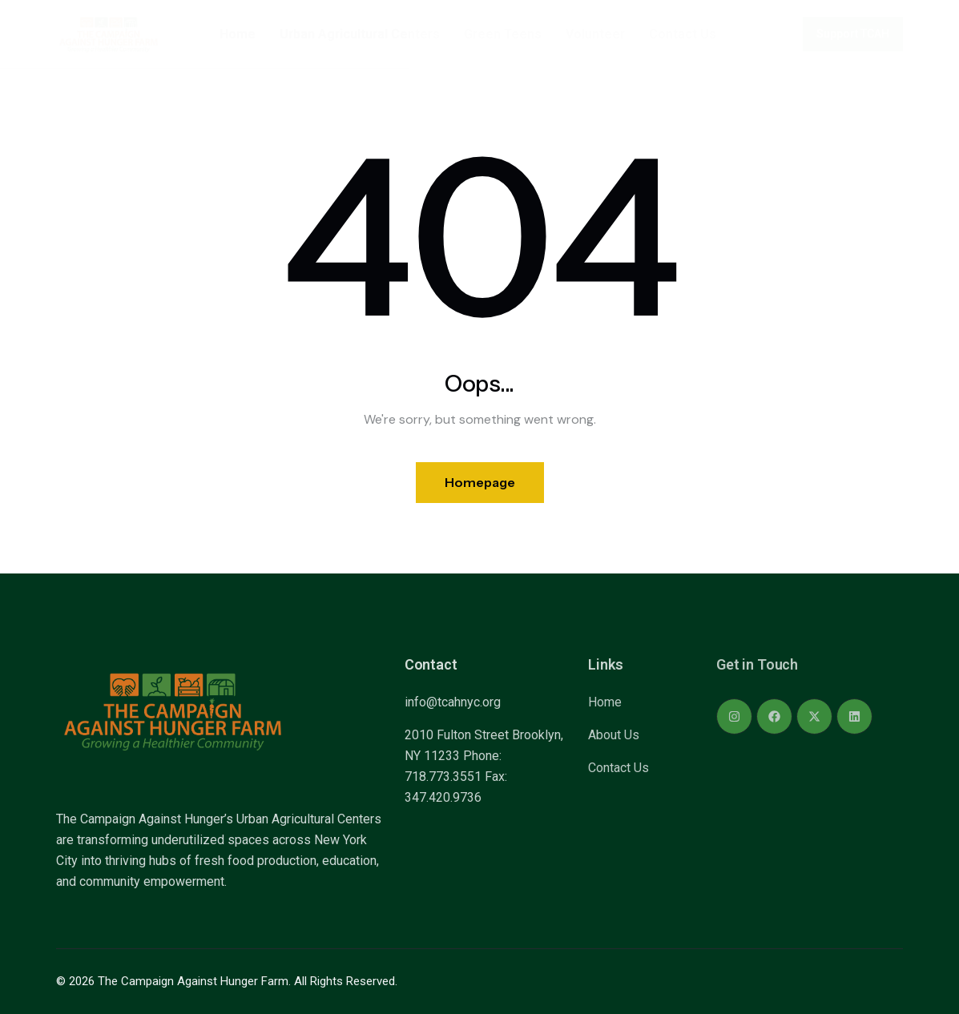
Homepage (480, 482)
